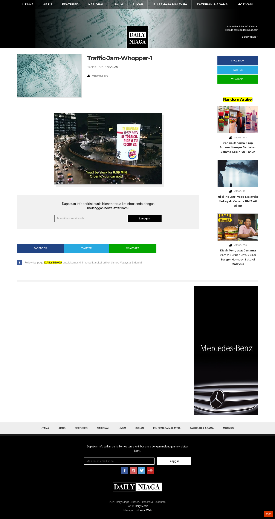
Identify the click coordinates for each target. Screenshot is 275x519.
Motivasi (245, 4)
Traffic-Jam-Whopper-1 (119, 58)
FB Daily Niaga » (249, 36)
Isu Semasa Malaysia (170, 4)
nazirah (112, 67)
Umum (118, 4)
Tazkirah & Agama (212, 4)
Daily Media (141, 506)
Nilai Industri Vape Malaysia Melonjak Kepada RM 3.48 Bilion (238, 201)
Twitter (86, 248)
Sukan (138, 4)
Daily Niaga (137, 37)
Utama (28, 4)
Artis (47, 4)
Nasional (96, 4)
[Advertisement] (226, 350)
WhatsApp (132, 248)
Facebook (40, 248)
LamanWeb (144, 510)
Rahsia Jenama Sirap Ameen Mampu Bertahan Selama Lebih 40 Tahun (238, 147)
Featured (70, 4)
